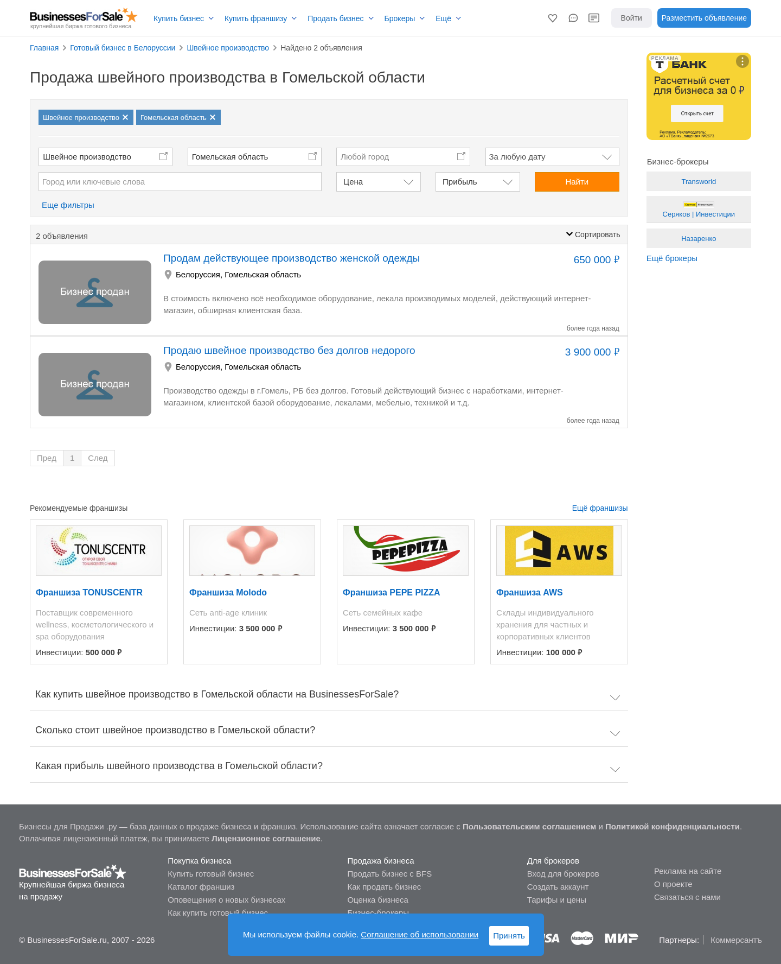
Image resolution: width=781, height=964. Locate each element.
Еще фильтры (68, 205)
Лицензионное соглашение (266, 838)
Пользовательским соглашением (529, 826)
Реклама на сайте (687, 871)
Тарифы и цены (556, 899)
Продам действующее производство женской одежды (291, 258)
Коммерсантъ (736, 939)
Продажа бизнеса (380, 860)
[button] (552, 17)
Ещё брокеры (671, 258)
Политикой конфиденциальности (672, 826)
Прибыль (460, 181)
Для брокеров (553, 860)
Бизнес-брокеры (378, 912)
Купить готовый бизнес (211, 873)
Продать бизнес (335, 18)
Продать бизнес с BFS (389, 873)
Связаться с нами (687, 897)
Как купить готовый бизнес (218, 912)
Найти (576, 181)
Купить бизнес (178, 18)
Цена (353, 181)
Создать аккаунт (558, 886)
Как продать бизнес (384, 886)
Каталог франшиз (201, 886)
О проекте (673, 884)
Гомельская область (230, 156)
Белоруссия (198, 274)
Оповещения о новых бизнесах (226, 899)
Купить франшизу (256, 18)
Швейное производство (87, 156)
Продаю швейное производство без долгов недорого (289, 350)
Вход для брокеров (563, 873)
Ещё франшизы (600, 508)
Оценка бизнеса (377, 899)
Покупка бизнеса (199, 860)
